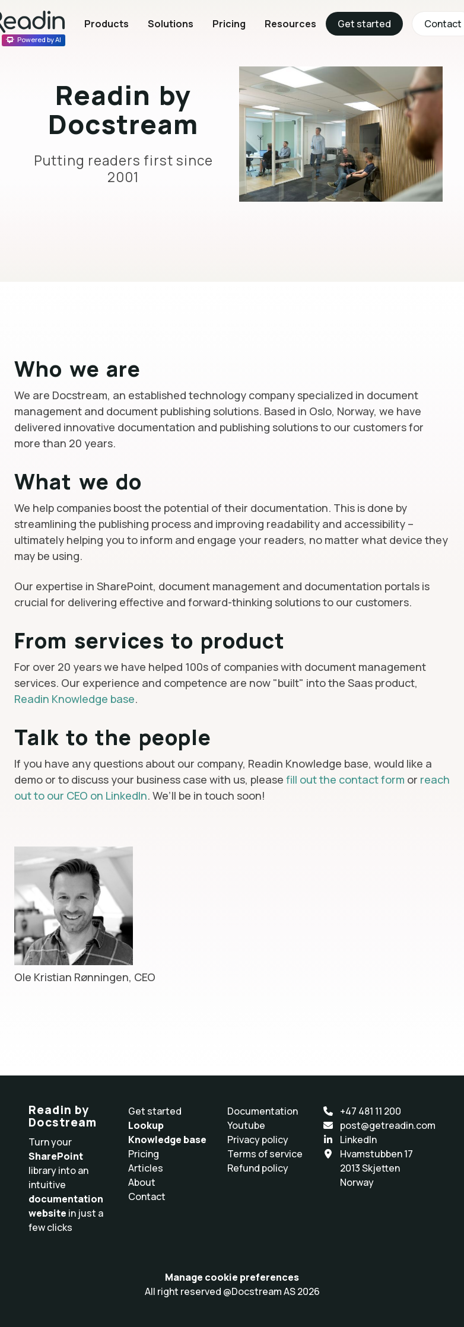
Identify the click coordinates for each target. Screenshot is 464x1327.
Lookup (146, 1125)
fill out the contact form (345, 779)
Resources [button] (290, 23)
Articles (145, 1168)
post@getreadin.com (388, 1125)
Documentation (262, 1111)
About (141, 1182)
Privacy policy (257, 1139)
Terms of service (265, 1153)
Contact (147, 1196)
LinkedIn (358, 1139)
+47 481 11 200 (370, 1111)
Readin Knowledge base (74, 699)
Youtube (246, 1125)
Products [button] (106, 23)
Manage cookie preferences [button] (232, 1277)
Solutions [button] (170, 23)
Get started (364, 23)
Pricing (229, 23)
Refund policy (257, 1168)
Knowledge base (167, 1139)
